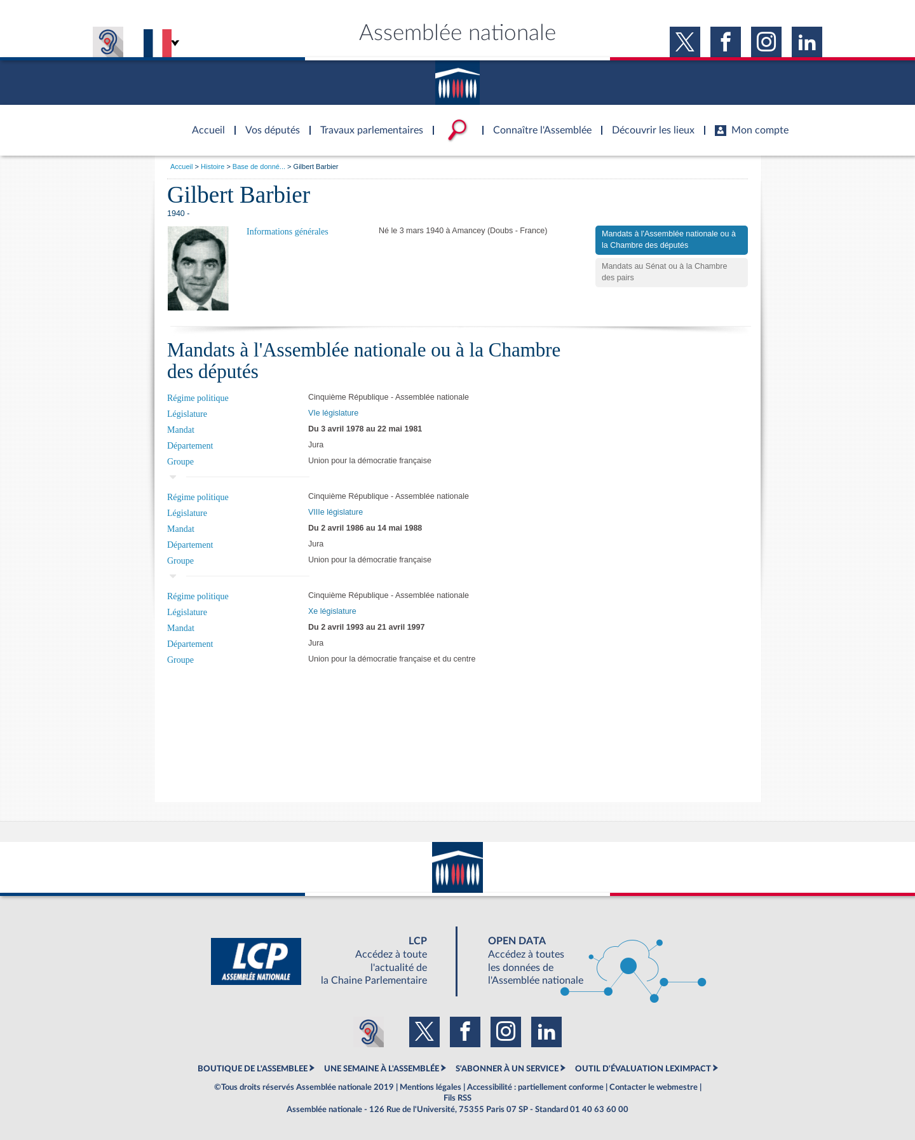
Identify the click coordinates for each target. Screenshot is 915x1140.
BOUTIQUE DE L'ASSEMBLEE (253, 1069)
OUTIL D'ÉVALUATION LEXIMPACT (643, 1069)
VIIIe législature (335, 512)
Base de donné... (259, 166)
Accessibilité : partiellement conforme (535, 1087)
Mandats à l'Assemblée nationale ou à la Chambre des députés (669, 239)
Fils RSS (457, 1098)
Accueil (181, 166)
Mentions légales (430, 1087)
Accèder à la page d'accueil (204, 122)
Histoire (212, 166)
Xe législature (332, 611)
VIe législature (333, 413)
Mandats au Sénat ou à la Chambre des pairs (664, 272)
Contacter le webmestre (653, 1087)
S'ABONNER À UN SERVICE (507, 1069)
